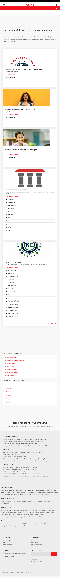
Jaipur (2, 514)
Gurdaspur (11, 12)
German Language (31, 492)
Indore (32, 512)
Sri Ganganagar (44, 512)
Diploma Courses (11, 363)
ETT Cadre (10, 227)
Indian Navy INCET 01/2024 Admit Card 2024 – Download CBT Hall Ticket (22, 474)
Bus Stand (8, 402)
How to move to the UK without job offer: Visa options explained (20, 443)
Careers (29, 524)
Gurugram (20, 512)
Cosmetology (10, 375)
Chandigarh (9, 510)
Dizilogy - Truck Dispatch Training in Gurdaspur (23, 69)
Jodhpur (36, 514)
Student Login (13, 526)
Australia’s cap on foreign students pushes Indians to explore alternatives (23, 441)
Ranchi (26, 517)
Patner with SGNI (21, 524)
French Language (29, 490)
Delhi (15, 510)
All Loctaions (50, 517)
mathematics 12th (13, 276)
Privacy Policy (4, 526)
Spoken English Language (8, 490)
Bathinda (37, 512)
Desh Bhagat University (19, 501)
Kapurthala (31, 514)
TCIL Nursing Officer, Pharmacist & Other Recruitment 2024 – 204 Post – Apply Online (26, 476)
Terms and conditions (8, 572)
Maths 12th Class (12, 215)
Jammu (3, 512)
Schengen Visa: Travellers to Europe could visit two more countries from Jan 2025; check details (29, 446)
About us (3, 524)
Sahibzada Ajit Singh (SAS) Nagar (10, 517)
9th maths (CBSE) (13, 298)
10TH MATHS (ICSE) (13, 307)
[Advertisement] (31, 22)
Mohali (36, 510)
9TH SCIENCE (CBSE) (13, 304)
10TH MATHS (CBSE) (13, 295)
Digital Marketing (5, 492)
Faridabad (48, 510)
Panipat (42, 514)
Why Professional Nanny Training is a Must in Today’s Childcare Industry (22, 452)
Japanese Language (52, 492)
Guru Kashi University (6, 501)
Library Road (9, 392)
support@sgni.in (9, 556)
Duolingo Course (44, 494)
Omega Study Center (13, 262)
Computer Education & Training (15, 360)
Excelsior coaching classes (15, 190)
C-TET (9, 230)
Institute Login (21, 526)
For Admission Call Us (12, 114)
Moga (13, 514)
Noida (53, 510)
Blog (32, 540)
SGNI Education (7, 540)
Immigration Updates (36, 544)
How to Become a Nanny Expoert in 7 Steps (14, 456)
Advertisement (36, 524)
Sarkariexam (34, 547)
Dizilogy (5, 542)
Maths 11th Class (12, 205)
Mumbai (19, 510)
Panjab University (5, 503)
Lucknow (31, 510)
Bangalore (42, 510)
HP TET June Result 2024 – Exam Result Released (16, 472)
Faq (15, 524)
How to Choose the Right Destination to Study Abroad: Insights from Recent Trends (25, 439)
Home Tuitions (10, 366)
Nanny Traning (35, 542)
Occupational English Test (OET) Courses (46, 490)
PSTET (9, 224)
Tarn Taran (8, 514)
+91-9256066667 (11, 74)
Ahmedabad (13, 512)
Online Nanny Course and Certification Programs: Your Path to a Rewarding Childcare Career (28, 459)
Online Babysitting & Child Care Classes (13, 454)
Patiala (41, 517)
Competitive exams (11, 369)
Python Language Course (18, 492)
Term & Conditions (46, 524)
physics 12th (11, 208)
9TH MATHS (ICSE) (12, 310)
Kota (37, 517)
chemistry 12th (12, 212)
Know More (53, 237)
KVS (9, 221)
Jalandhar (25, 510)
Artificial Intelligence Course (31, 494)
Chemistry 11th (11, 202)
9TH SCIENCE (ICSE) (13, 316)
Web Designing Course (7, 494)
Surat (7, 512)
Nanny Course (19, 490)
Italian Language (41, 492)
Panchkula (32, 517)
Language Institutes (11, 357)
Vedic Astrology (18, 494)
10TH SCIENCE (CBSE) (13, 301)
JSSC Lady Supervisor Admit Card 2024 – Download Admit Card (20, 467)
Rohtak (25, 514)
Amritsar (3, 510)
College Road (9, 388)
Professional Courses (12, 372)
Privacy (18, 572)
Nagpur (22, 517)
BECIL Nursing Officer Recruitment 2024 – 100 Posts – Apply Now (20, 469)
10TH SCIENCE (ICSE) (13, 313)
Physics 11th (11, 199)
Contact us (10, 524)
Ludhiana (26, 512)
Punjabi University (31, 501)
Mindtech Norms (7, 544)
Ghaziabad (19, 514)
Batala (7, 398)
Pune (45, 517)
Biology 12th (11, 282)
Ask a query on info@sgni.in (49, 1)
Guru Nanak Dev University (44, 501)
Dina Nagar (9, 395)
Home (4, 12)
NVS (9, 218)
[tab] (30, 357)
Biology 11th (11, 279)
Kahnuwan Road (10, 385)
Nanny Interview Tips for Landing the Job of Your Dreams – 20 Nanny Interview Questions (27, 461)
